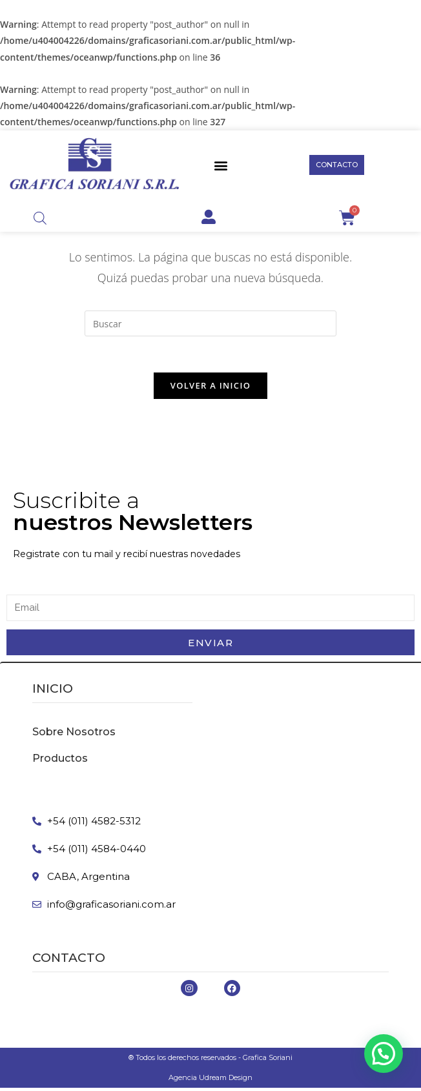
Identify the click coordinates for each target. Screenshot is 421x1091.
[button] (221, 165)
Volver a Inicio (210, 388)
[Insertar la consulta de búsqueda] (210, 323)
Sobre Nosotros (74, 735)
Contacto (68, 960)
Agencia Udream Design (210, 1080)
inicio (52, 691)
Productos (60, 761)
